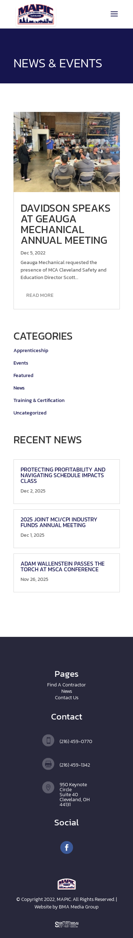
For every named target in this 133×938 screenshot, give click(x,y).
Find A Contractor (66, 685)
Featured (23, 375)
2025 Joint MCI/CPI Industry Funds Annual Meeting (59, 522)
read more (40, 295)
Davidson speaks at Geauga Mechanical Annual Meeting (66, 224)
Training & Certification (39, 400)
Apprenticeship (30, 350)
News (19, 388)
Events (20, 363)
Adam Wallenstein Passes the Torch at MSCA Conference (63, 566)
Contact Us (66, 697)
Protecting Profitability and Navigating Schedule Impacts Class (63, 475)
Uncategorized (29, 413)
